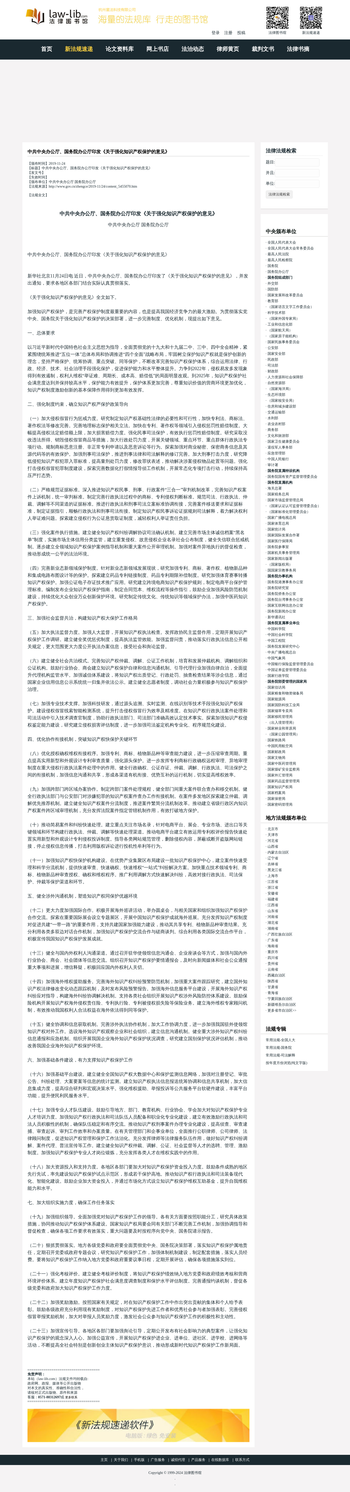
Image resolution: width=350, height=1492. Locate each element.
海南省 (273, 946)
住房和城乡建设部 (282, 406)
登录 (216, 33)
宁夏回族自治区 (280, 999)
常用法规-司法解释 (281, 1055)
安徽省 (273, 893)
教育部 (273, 301)
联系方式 (242, 1460)
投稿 (241, 33)
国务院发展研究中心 (284, 646)
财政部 (273, 371)
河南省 (273, 917)
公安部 (273, 348)
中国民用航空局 (280, 746)
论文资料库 (120, 49)
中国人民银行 (278, 459)
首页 (46, 49)
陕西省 (273, 981)
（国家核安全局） (282, 400)
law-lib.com (46, 1379)
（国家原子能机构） (284, 336)
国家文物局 (276, 758)
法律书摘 (298, 49)
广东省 (273, 940)
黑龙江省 (275, 870)
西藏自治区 (276, 975)
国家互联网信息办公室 (285, 605)
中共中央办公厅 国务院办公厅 (138, 224)
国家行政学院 (278, 676)
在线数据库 (220, 1460)
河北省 (273, 841)
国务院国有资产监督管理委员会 (292, 477)
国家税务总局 (278, 494)
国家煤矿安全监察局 (284, 769)
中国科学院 (276, 629)
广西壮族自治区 (280, 934)
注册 (228, 33)
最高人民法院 (278, 254)
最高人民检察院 (280, 260)
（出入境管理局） (282, 722)
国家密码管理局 (280, 804)
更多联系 (71, 1397)
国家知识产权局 (280, 787)
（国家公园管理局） (284, 734)
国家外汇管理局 (280, 775)
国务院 (273, 266)
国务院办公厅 (278, 272)
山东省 (273, 911)
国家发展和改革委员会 (285, 295)
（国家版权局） (280, 564)
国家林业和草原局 (282, 728)
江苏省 (273, 882)
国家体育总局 (278, 523)
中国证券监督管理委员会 (287, 670)
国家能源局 (276, 699)
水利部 (273, 418)
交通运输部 (276, 412)
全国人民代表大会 (282, 242)
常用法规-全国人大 (281, 1040)
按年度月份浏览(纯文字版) (286, 1063)
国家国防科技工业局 (284, 705)
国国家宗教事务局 (282, 570)
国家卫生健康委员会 (284, 441)
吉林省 (273, 864)
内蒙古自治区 (278, 852)
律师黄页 (228, 49)
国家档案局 (276, 793)
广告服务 (158, 1460)
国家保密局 (276, 799)
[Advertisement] (175, 97)
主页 (104, 1460)
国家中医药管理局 (282, 763)
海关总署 (275, 488)
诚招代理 (178, 1460)
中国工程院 (276, 641)
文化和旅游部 (278, 436)
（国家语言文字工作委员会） (291, 307)
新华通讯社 (276, 617)
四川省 (273, 958)
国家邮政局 (276, 752)
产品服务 (198, 1460)
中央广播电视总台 (282, 652)
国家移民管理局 (280, 717)
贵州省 (273, 964)
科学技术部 (276, 313)
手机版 (139, 1460)
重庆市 (273, 952)
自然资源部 (276, 383)
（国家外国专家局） (284, 318)
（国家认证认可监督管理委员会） (294, 506)
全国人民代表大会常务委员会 (291, 248)
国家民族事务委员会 (284, 342)
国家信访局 (276, 687)
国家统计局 (276, 529)
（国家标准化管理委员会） (289, 512)
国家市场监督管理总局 (285, 500)
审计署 (273, 465)
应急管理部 (276, 453)
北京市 (273, 829)
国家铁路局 (276, 740)
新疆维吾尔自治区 (282, 1005)
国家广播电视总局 (282, 518)
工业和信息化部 (280, 324)
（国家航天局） (280, 330)
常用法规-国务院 (279, 1048)
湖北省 (273, 923)
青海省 (273, 993)
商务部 (273, 430)
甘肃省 (273, 987)
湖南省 (273, 928)
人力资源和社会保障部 (285, 377)
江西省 (273, 905)
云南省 (273, 969)
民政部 (273, 359)
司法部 (273, 365)
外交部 (273, 283)
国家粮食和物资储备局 (285, 693)
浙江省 (273, 887)
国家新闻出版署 (280, 559)
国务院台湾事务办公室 (285, 600)
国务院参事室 (278, 547)
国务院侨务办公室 (282, 594)
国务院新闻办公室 (282, 611)
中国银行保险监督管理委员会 (291, 664)
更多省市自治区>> (282, 1010)
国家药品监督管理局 (284, 781)
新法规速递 (79, 49)
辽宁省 (273, 858)
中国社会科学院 (280, 635)
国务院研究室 (278, 588)
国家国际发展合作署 (284, 535)
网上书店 (157, 49)
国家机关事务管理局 (284, 553)
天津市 (273, 835)
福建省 (273, 899)
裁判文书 (263, 49)
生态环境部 (276, 395)
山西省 (273, 846)
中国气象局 (276, 658)
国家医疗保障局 (280, 541)
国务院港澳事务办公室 (285, 582)
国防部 (273, 289)
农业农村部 (276, 424)
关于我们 (121, 1460)
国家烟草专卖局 (280, 711)
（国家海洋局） (280, 389)
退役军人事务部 (280, 447)
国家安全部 (276, 354)
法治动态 (192, 49)
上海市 (273, 876)
